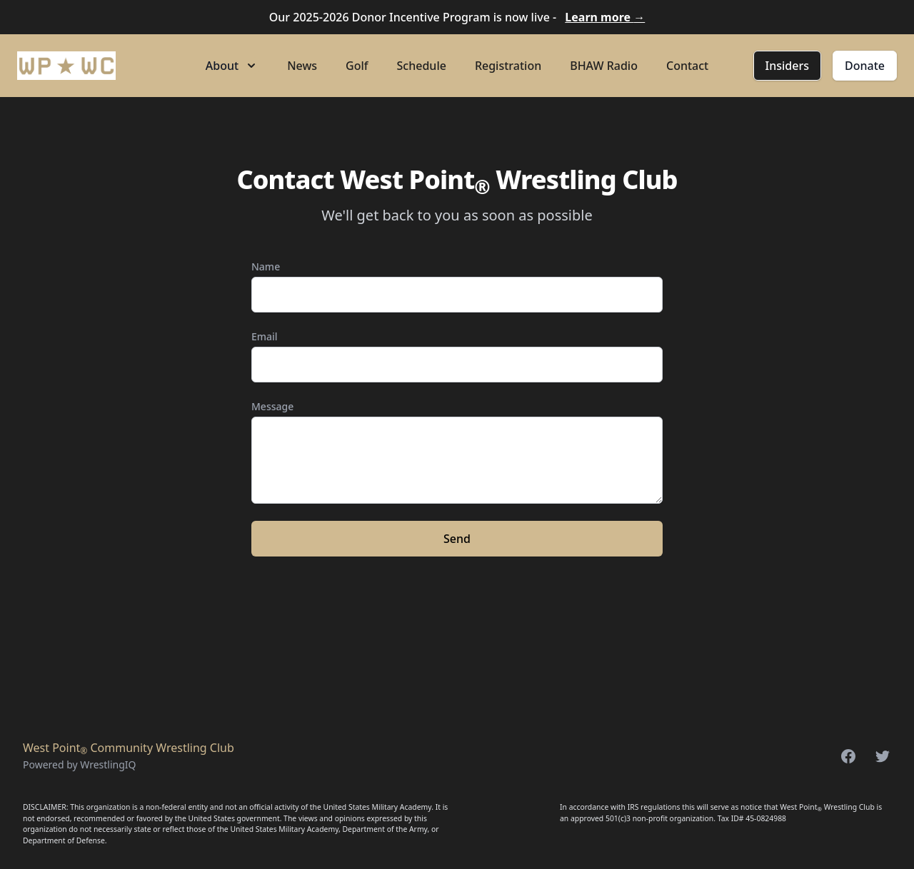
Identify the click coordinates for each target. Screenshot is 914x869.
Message (272, 406)
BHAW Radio (604, 65)
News (302, 65)
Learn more (605, 17)
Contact (687, 65)
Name (265, 266)
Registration (508, 65)
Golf (357, 65)
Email (264, 336)
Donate (865, 65)
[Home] (66, 65)
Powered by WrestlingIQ (79, 764)
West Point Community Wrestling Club (128, 748)
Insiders (787, 65)
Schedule (421, 65)
